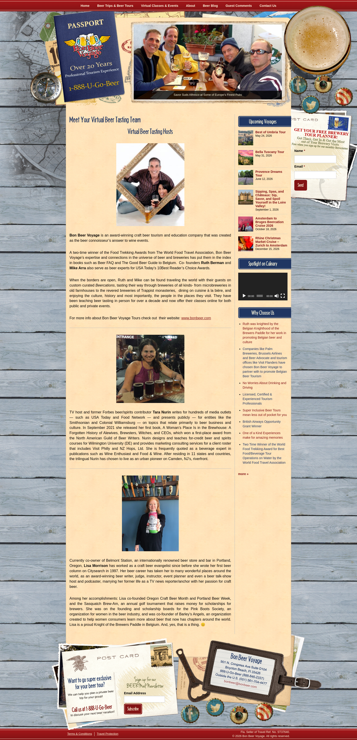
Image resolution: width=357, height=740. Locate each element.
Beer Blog (210, 6)
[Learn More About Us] (343, 96)
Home (85, 6)
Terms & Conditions (79, 733)
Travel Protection (107, 733)
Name (299, 151)
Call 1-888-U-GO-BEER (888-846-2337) (242, 674)
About (190, 6)
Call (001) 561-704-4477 (241, 679)
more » (243, 474)
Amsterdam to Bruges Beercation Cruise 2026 (269, 221)
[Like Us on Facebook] (298, 85)
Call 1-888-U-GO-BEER (93, 86)
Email (299, 166)
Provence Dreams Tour (268, 173)
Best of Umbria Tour (270, 132)
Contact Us (268, 6)
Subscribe (133, 708)
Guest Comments (239, 6)
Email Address (135, 693)
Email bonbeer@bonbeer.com (240, 684)
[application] (263, 286)
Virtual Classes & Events (159, 6)
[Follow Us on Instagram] (323, 84)
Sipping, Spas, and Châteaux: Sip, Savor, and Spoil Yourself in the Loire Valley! (270, 199)
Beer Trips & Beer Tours (115, 6)
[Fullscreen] (282, 296)
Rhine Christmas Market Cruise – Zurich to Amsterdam (271, 241)
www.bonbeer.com (196, 318)
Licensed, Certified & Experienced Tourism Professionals (257, 399)
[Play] (244, 296)
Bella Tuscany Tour (269, 152)
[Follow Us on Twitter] (310, 104)
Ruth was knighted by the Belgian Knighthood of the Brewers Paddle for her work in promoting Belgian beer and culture (264, 333)
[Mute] (276, 296)
